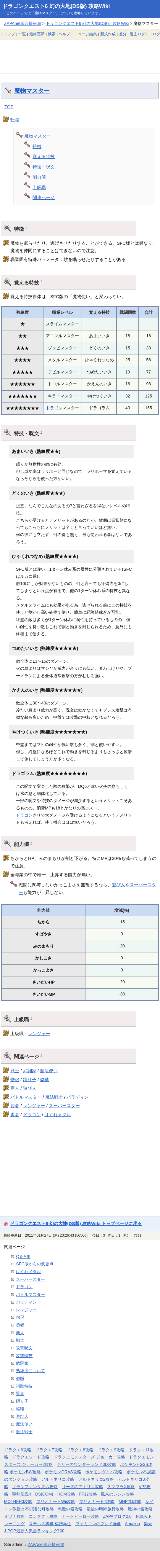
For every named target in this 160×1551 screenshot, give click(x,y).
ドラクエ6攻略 (17, 1449)
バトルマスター (25, 1097)
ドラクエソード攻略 (30, 1457)
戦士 (14, 1070)
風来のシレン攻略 (117, 1494)
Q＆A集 (23, 1256)
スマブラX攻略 (121, 1486)
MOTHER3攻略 (18, 1501)
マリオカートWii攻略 (55, 1501)
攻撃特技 (24, 1355)
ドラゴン (54, 407)
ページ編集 (87, 34)
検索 (52, 34)
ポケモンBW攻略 (25, 1471)
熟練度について (30, 1370)
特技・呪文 (44, 166)
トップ (9, 34)
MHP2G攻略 (130, 1501)
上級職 (39, 187)
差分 (123, 34)
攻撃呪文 (24, 1347)
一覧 (22, 34)
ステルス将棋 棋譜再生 (50, 1523)
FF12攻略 (88, 1494)
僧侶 (14, 1079)
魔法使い (49, 1070)
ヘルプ (64, 34)
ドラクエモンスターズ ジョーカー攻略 (89, 1457)
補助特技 (24, 1386)
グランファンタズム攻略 (35, 1486)
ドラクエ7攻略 (48, 1449)
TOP (9, 106)
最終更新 (37, 34)
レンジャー (39, 1033)
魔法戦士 (54, 1097)
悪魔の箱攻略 (70, 1509)
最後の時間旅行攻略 (105, 1509)
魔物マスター (32, 91)
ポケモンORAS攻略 (63, 1471)
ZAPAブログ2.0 (117, 1516)
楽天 (148, 1523)
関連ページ (44, 197)
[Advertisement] (80, 56)
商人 (14, 1088)
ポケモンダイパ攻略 (103, 1471)
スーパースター (64, 1105)
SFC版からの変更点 (35, 1264)
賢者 (14, 1105)
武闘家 (29, 1070)
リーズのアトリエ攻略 (82, 1486)
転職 (14, 119)
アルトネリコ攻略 (57, 1479)
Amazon (132, 1523)
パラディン (78, 1097)
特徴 (37, 146)
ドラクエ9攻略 (111, 1449)
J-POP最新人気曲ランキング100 (34, 1530)
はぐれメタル (57, 1114)
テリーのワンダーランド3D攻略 (86, 1464)
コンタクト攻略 (43, 1516)
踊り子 (29, 1079)
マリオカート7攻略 (97, 1501)
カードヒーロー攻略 (80, 1516)
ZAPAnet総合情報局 (22, 23)
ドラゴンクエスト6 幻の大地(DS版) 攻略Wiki (56, 6)
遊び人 (118, 884)
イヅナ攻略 (14, 1516)
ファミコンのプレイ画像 (98, 1523)
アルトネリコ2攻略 (96, 1479)
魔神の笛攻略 (140, 1509)
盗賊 (44, 1079)
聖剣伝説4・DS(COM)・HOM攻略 (43, 1494)
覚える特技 (44, 156)
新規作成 (108, 34)
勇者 (14, 1114)
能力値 (39, 176)
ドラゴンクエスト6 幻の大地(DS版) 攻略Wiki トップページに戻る (76, 1223)
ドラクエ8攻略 (79, 1449)
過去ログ (137, 34)
